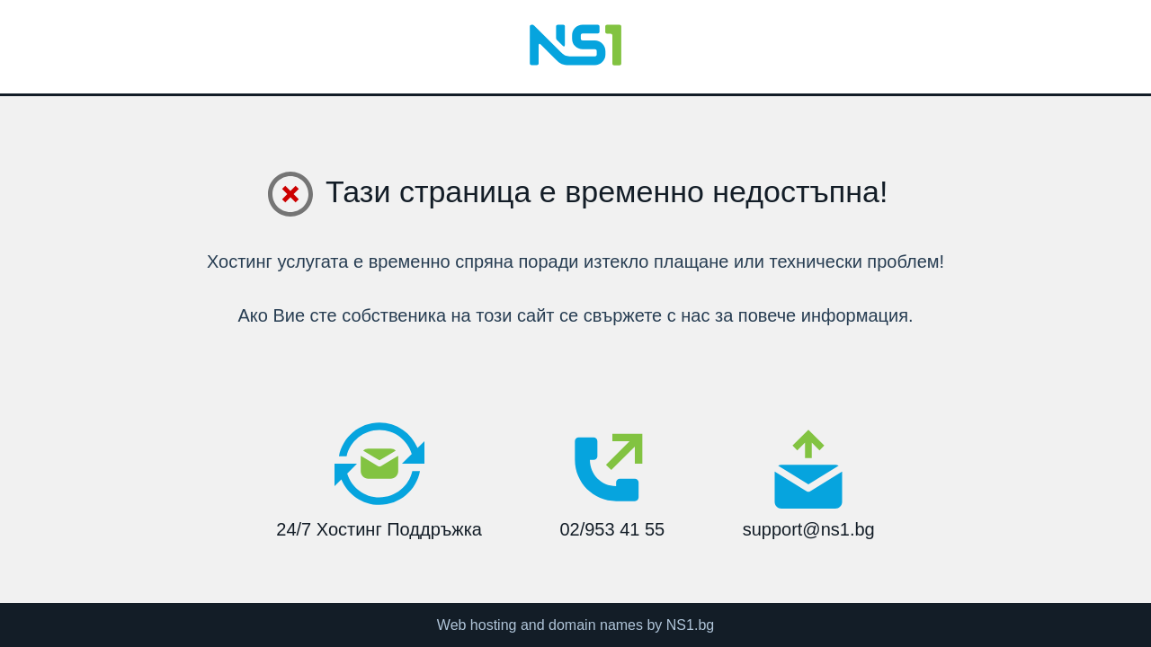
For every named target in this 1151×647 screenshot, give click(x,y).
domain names (596, 625)
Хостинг (239, 261)
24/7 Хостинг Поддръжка (379, 479)
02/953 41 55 (612, 479)
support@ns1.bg (809, 483)
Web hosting (477, 625)
